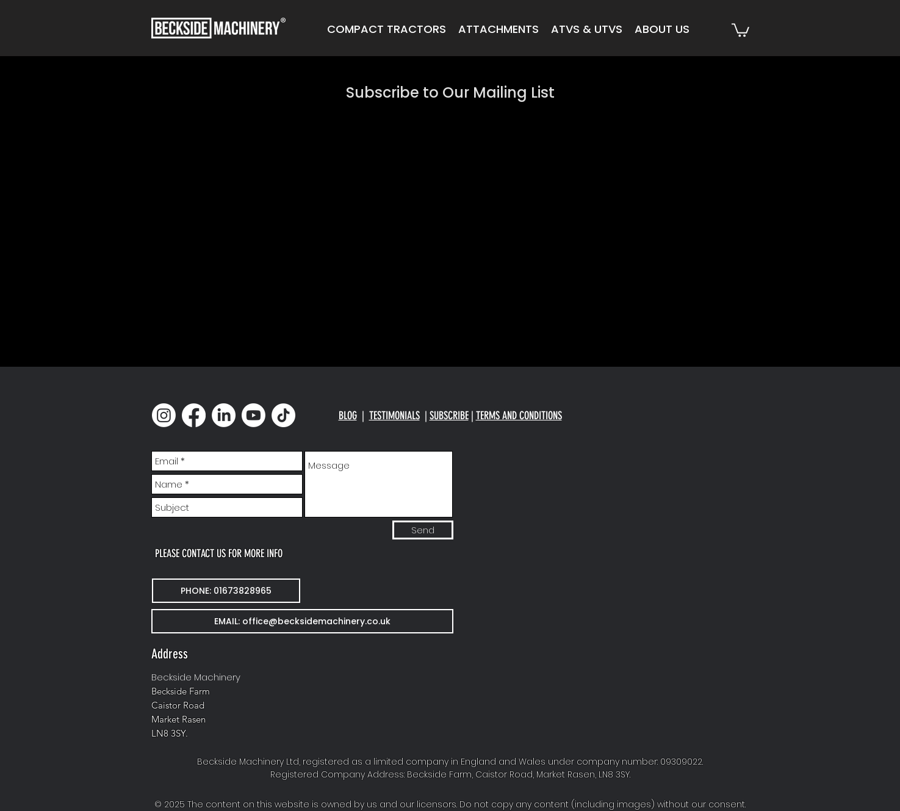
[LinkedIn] (224, 415)
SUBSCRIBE (449, 415)
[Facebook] (194, 415)
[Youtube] (253, 415)
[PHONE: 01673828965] (226, 591)
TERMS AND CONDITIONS (519, 415)
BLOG (348, 415)
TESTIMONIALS (394, 415)
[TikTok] (283, 415)
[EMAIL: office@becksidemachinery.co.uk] (302, 621)
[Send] (422, 530)
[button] (386, 29)
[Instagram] (164, 415)
